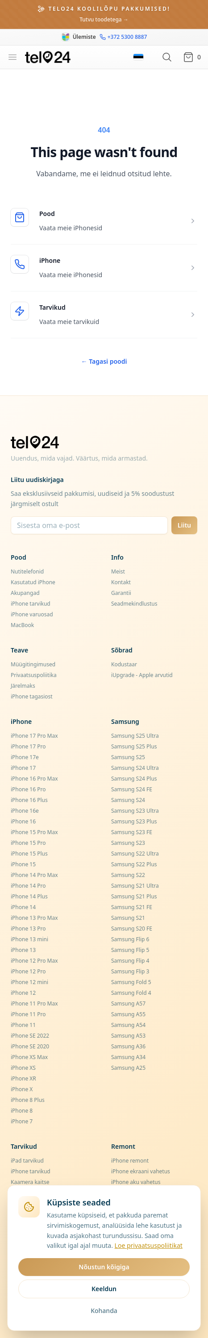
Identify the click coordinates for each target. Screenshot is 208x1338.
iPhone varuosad (32, 614)
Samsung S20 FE (131, 928)
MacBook (22, 625)
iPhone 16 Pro (28, 789)
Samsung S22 (128, 875)
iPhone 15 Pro (28, 843)
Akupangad (25, 593)
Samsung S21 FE (131, 907)
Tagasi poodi (104, 361)
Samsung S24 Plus (134, 778)
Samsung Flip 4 (130, 960)
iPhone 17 (23, 768)
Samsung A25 (128, 1068)
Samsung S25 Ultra (135, 736)
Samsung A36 (128, 1046)
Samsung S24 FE (131, 789)
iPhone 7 (22, 1121)
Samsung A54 (128, 1025)
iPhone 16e (25, 810)
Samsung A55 (128, 1014)
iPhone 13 (23, 950)
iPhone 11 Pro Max (34, 1003)
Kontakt (121, 582)
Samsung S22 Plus (134, 864)
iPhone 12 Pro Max (34, 960)
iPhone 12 (23, 993)
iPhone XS (23, 1068)
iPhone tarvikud (30, 603)
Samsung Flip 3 (130, 971)
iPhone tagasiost (32, 696)
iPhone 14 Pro (28, 885)
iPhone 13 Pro (28, 928)
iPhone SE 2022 (30, 1035)
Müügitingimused (33, 664)
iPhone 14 (23, 907)
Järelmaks (23, 686)
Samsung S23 (128, 843)
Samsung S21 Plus (134, 896)
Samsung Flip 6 (130, 939)
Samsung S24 (128, 800)
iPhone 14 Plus (29, 896)
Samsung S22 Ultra (135, 853)
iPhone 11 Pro (28, 1014)
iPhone (49, 260)
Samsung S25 (128, 757)
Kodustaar (124, 664)
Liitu (184, 525)
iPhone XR (23, 1078)
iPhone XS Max (29, 1057)
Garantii (121, 593)
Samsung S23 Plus (134, 821)
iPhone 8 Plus (28, 1100)
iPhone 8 (22, 1110)
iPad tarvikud (27, 1160)
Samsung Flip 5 (130, 950)
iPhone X (22, 1089)
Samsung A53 (128, 1035)
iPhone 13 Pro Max (34, 918)
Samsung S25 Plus (134, 746)
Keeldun (104, 1288)
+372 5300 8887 (123, 37)
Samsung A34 (128, 1057)
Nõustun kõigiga (104, 1267)
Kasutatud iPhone (33, 582)
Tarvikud (52, 307)
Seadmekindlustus (134, 603)
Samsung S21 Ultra (135, 885)
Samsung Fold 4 (131, 993)
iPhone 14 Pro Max (34, 875)
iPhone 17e (25, 757)
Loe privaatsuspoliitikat (149, 1245)
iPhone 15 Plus (29, 853)
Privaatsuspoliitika (34, 675)
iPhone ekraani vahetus (140, 1171)
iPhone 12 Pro (28, 971)
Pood (47, 213)
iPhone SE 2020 (30, 1046)
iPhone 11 (23, 1025)
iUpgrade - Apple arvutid (142, 675)
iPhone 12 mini (29, 982)
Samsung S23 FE (131, 832)
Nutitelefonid (27, 571)
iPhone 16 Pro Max (34, 778)
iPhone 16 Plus (29, 800)
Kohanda (104, 1310)
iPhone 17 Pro (28, 746)
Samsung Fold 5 (131, 982)
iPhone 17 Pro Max (34, 736)
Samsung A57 (128, 1003)
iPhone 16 (23, 821)
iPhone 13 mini (29, 939)
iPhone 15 (23, 864)
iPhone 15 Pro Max (34, 832)
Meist (118, 571)
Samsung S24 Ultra (135, 768)
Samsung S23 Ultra (135, 810)
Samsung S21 (128, 918)
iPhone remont (130, 1160)
